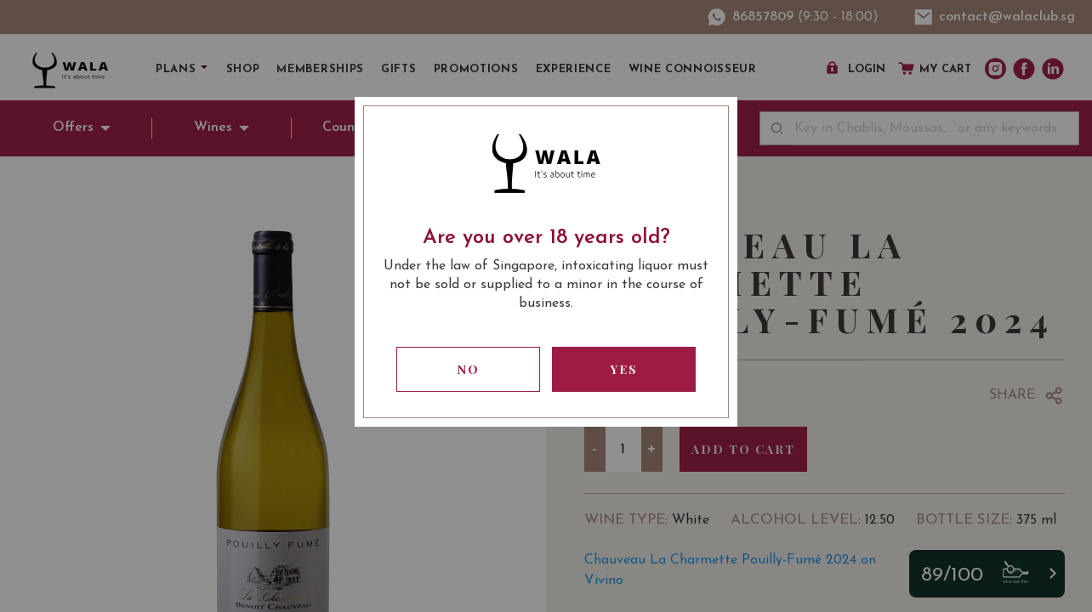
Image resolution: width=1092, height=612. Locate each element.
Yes (624, 369)
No (469, 369)
